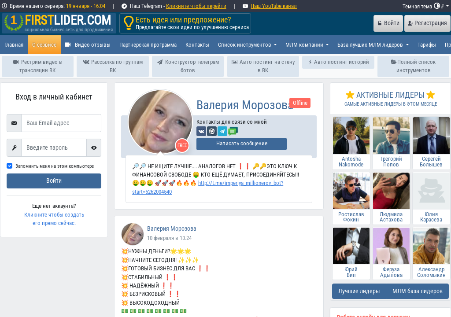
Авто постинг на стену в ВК (263, 66)
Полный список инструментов (413, 66)
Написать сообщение (241, 143)
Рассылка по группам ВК (112, 66)
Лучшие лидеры (359, 291)
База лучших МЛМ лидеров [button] (370, 44)
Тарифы (427, 44)
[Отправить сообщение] (233, 130)
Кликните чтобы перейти (196, 6)
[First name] (54, 148)
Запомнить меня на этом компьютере (54, 166)
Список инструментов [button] (245, 44)
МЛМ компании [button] (305, 44)
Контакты (197, 44)
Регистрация (427, 23)
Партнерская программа (148, 44)
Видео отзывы (88, 44)
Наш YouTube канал (274, 6)
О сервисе (44, 44)
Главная (13, 44)
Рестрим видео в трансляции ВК (37, 66)
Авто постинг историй (338, 62)
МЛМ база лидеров (417, 291)
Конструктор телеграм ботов (188, 66)
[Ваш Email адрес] (61, 123)
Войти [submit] (54, 180)
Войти (388, 23)
